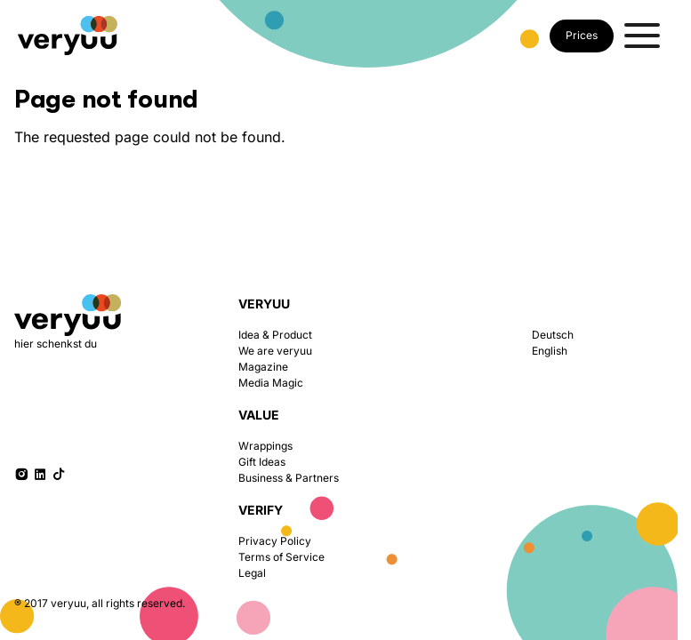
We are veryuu (275, 350)
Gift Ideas (261, 461)
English (549, 350)
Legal (252, 573)
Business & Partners (288, 477)
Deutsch (553, 334)
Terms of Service (281, 557)
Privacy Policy (274, 541)
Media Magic (270, 382)
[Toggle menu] (642, 35)
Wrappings (265, 445)
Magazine (263, 366)
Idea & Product (275, 334)
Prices (582, 35)
